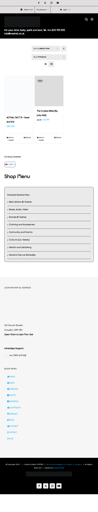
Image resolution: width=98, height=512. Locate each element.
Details (28, 137)
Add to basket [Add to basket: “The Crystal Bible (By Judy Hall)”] (41, 139)
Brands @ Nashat (18, 217)
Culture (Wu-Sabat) (19, 240)
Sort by (42, 48)
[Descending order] (64, 49)
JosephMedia (59, 468)
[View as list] (51, 64)
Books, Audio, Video (18, 210)
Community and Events (20, 232)
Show (40, 57)
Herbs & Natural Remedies (22, 255)
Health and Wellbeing (20, 247)
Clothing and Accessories (22, 225)
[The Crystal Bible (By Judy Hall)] (49, 91)
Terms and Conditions (55, 464)
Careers (78, 464)
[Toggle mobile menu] (92, 19)
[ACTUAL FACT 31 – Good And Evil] (18, 94)
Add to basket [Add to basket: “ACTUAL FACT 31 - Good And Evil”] (11, 139)
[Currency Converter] (9, 164)
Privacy (69, 464)
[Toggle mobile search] (86, 19)
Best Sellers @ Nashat (20, 202)
